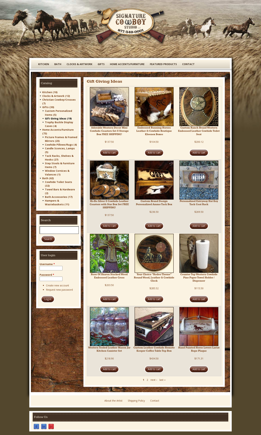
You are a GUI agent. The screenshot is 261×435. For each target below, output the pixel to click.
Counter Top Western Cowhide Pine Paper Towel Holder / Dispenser (198, 277)
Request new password (59, 289)
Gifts (45, 54)
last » (162, 379)
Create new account (57, 285)
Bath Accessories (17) (59, 196)
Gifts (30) (48, 107)
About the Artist (113, 400)
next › (154, 379)
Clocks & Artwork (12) (56, 96)
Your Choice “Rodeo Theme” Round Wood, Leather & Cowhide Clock (154, 277)
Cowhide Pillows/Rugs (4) (61, 144)
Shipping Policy (136, 400)
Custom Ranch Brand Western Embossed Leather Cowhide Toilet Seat (199, 131)
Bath (57, 64)
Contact (188, 64)
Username (47, 264)
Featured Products (163, 64)
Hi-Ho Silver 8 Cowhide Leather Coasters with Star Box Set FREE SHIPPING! (109, 204)
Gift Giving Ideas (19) (58, 118)
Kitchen (43, 64)
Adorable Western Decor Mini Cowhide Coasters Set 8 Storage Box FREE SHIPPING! (109, 131)
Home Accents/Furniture (127, 64)
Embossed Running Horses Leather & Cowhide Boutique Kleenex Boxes (154, 131)
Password (47, 274)
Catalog (35, 54)
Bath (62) (48, 178)
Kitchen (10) (50, 92)
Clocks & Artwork (79, 64)
